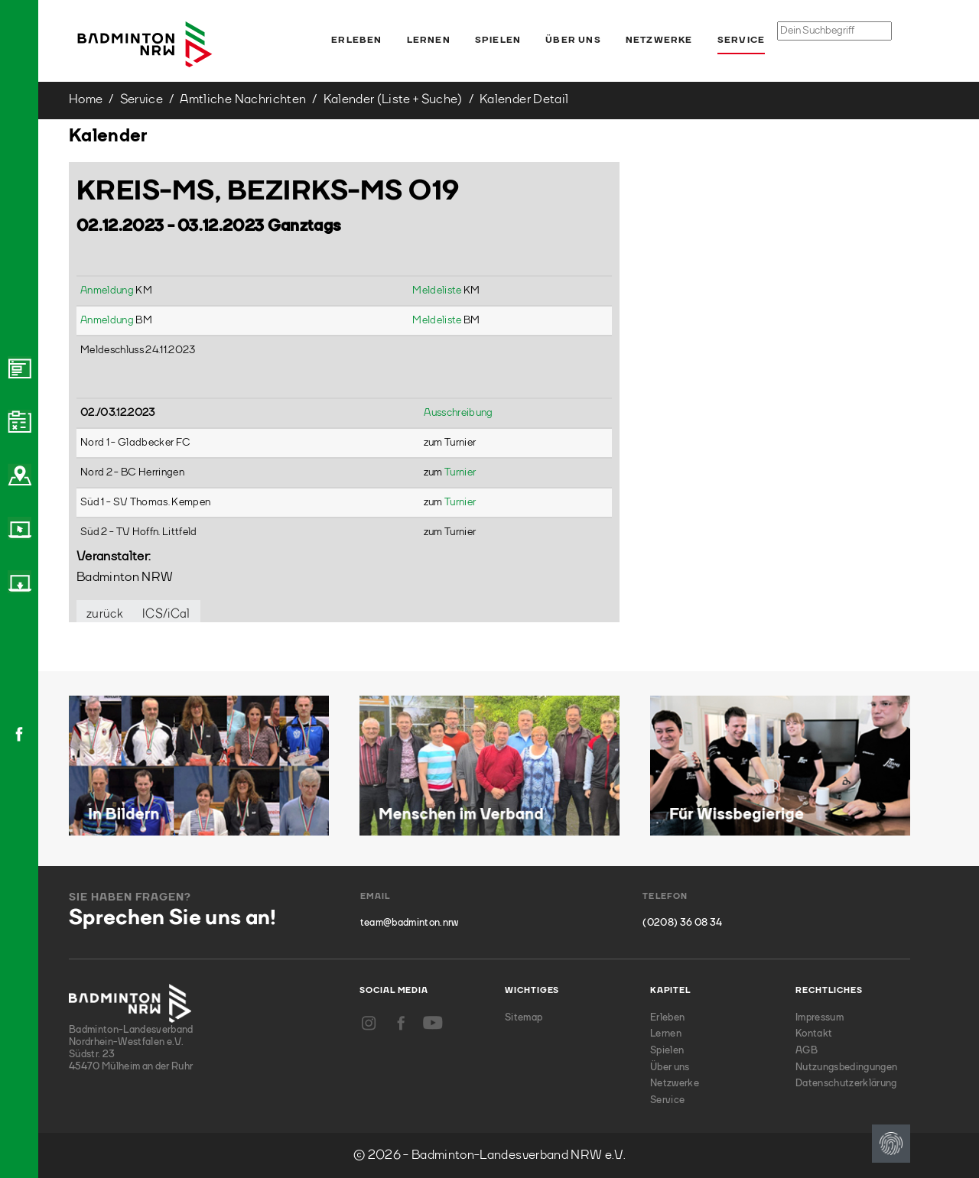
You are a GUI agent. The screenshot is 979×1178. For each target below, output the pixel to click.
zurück (104, 614)
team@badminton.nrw (409, 923)
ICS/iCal (166, 614)
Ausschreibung (458, 412)
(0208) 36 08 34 (682, 923)
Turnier (460, 472)
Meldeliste (437, 290)
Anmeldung (107, 290)
